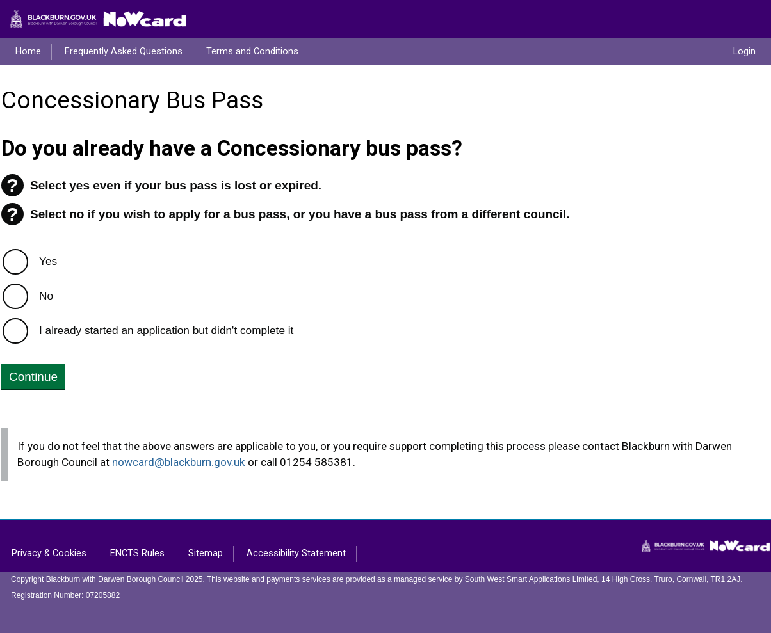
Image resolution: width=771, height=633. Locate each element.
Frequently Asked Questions (124, 51)
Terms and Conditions (252, 51)
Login (744, 51)
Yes (48, 261)
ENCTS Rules (137, 553)
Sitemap (205, 553)
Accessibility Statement (296, 553)
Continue (33, 376)
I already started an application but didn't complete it (166, 330)
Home (28, 51)
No (46, 295)
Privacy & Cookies (49, 553)
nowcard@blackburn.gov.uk (178, 462)
